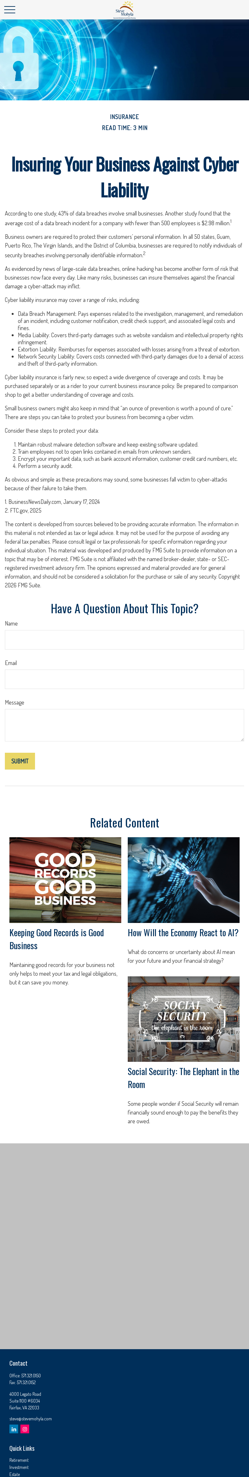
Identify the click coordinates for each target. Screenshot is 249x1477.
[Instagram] (24, 1429)
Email (11, 662)
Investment (19, 1467)
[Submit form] (20, 761)
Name (11, 623)
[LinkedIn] (13, 1429)
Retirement (19, 1460)
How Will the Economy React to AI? (183, 932)
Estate (14, 1474)
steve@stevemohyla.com (30, 1418)
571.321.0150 (31, 1375)
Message (14, 702)
